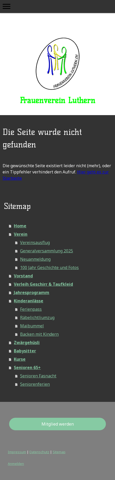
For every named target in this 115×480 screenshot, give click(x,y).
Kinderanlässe (28, 301)
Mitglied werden (57, 424)
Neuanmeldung (35, 259)
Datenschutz (39, 452)
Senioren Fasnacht (38, 376)
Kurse (20, 359)
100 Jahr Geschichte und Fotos (49, 267)
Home (20, 226)
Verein (20, 234)
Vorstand (23, 276)
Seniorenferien (35, 384)
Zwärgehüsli (27, 342)
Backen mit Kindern (39, 334)
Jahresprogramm (31, 292)
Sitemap (59, 452)
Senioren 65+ (27, 367)
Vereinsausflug (35, 242)
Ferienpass (31, 309)
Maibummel (32, 326)
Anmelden (16, 463)
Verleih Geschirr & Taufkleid (43, 284)
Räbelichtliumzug (37, 317)
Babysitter (25, 351)
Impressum (17, 452)
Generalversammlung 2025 (46, 251)
